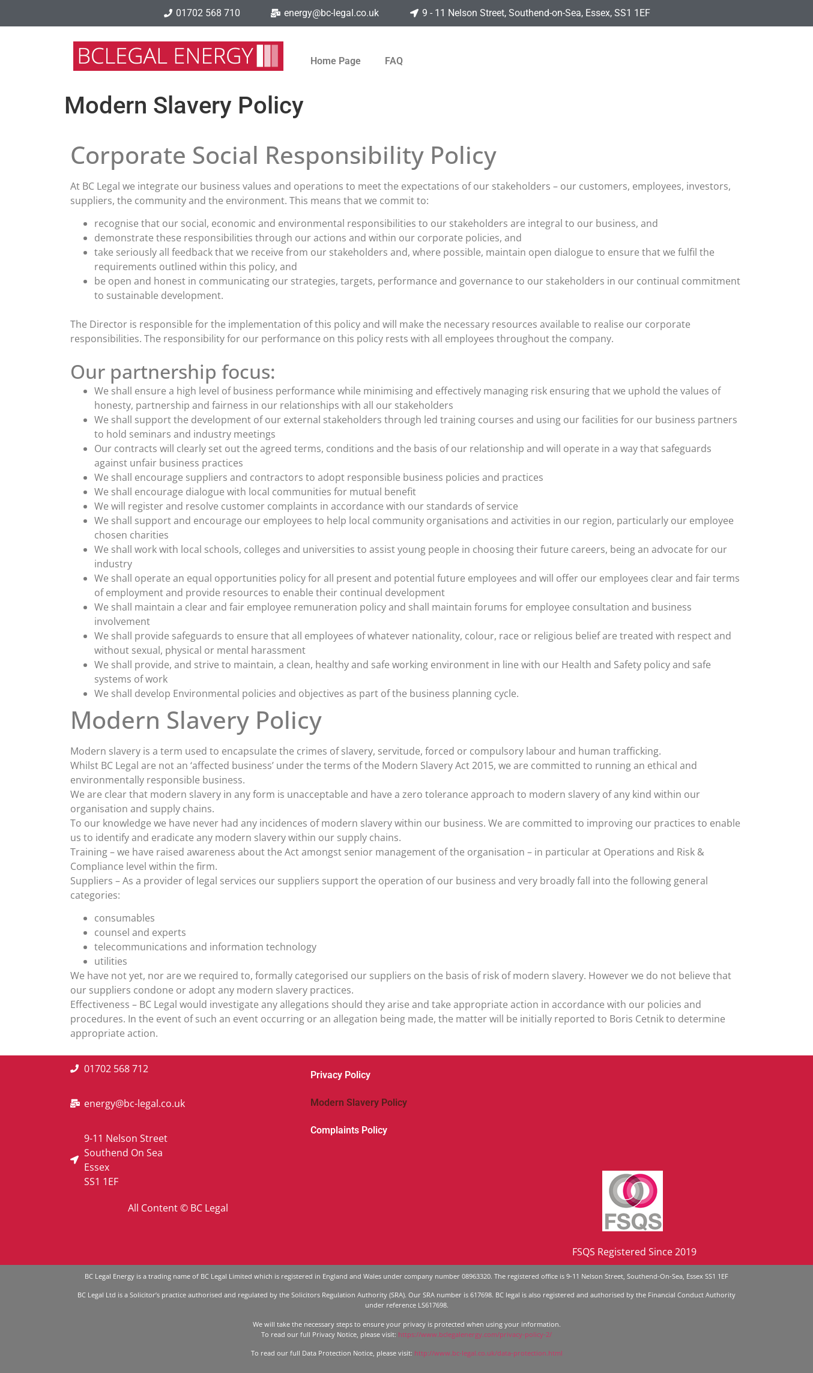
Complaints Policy (348, 1130)
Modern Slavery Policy (358, 1102)
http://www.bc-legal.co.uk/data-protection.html (488, 1352)
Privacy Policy (340, 1075)
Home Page (335, 61)
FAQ (394, 61)
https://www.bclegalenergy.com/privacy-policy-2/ (475, 1334)
